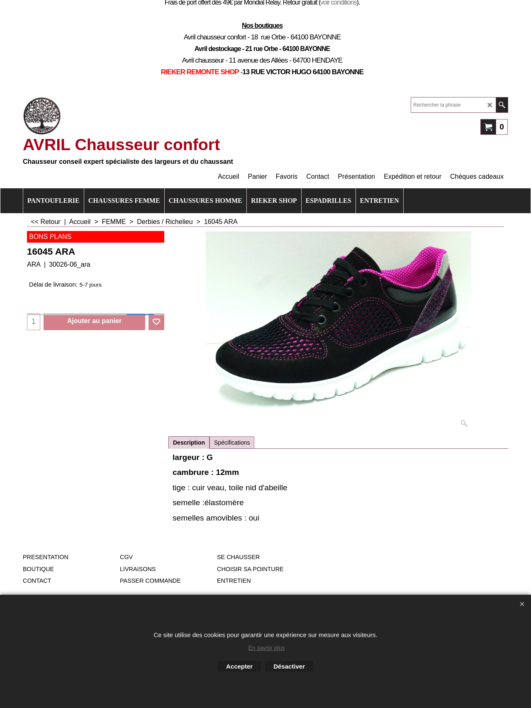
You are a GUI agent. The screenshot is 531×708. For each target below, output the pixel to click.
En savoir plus (266, 648)
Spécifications (232, 442)
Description (189, 442)
